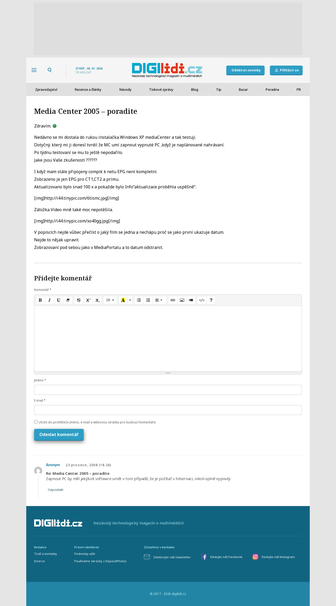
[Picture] (182, 300)
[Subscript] (97, 300)
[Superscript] (88, 300)
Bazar (243, 89)
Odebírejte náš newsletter (172, 557)
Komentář (42, 290)
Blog (194, 89)
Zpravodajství (46, 89)
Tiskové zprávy (161, 89)
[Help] (211, 300)
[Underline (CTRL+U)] (59, 300)
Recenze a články (88, 89)
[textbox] (168, 338)
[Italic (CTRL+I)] (49, 300)
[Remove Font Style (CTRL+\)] (68, 300)
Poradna (272, 89)
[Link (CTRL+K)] (172, 300)
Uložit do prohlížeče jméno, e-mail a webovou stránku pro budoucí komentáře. (97, 422)
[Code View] (202, 300)
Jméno (40, 380)
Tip (218, 89)
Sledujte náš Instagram (278, 557)
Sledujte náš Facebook (226, 557)
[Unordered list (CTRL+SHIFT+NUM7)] (139, 300)
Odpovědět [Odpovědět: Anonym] (55, 490)
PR (299, 89)
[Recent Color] (123, 300)
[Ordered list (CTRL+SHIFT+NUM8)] (148, 300)
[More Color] (130, 300)
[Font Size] (110, 300)
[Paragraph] (160, 300)
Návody (125, 89)
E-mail (40, 400)
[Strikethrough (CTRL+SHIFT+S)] (78, 300)
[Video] (191, 300)
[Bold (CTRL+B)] (40, 300)
